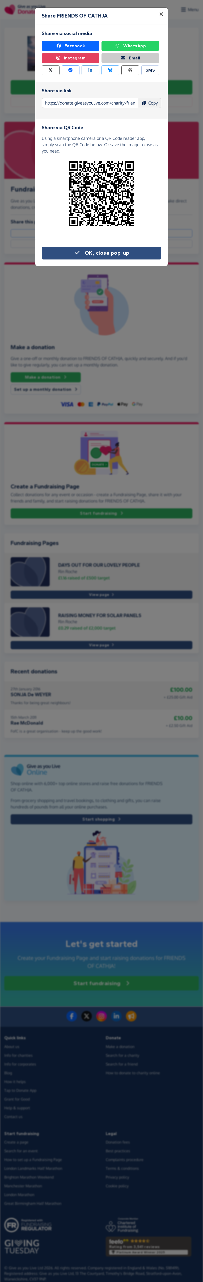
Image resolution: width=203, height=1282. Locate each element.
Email (130, 58)
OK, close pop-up (101, 253)
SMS (150, 70)
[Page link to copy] (90, 103)
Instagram (71, 58)
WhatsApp (130, 46)
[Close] (161, 14)
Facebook (70, 46)
